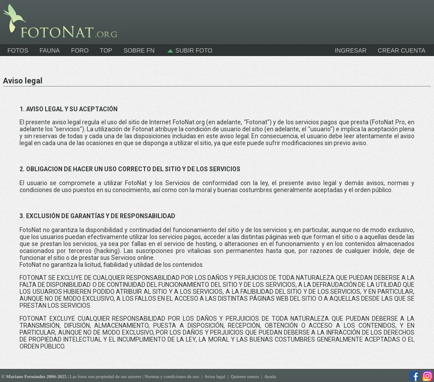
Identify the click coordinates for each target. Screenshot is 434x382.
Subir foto (189, 50)
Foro (80, 50)
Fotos (17, 50)
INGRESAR (350, 50)
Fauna (49, 50)
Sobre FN (139, 50)
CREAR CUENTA (401, 50)
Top (106, 50)
